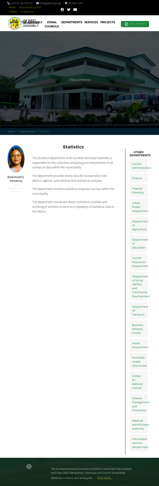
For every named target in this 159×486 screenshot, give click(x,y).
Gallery (13, 11)
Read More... (105, 478)
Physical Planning (137, 190)
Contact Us (27, 11)
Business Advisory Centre (137, 328)
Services (91, 22)
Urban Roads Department (139, 206)
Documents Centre (30, 7)
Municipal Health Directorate (139, 361)
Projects (107, 22)
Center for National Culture (137, 381)
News (12, 7)
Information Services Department (139, 442)
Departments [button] (71, 22)
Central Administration (139, 165)
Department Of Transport (139, 310)
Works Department (139, 345)
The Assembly (31, 22)
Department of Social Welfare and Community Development (139, 286)
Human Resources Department (139, 261)
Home (14, 22)
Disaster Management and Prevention (139, 404)
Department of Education (139, 243)
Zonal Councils (52, 24)
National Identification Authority (139, 424)
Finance (137, 178)
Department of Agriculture (139, 225)
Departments (27, 131)
